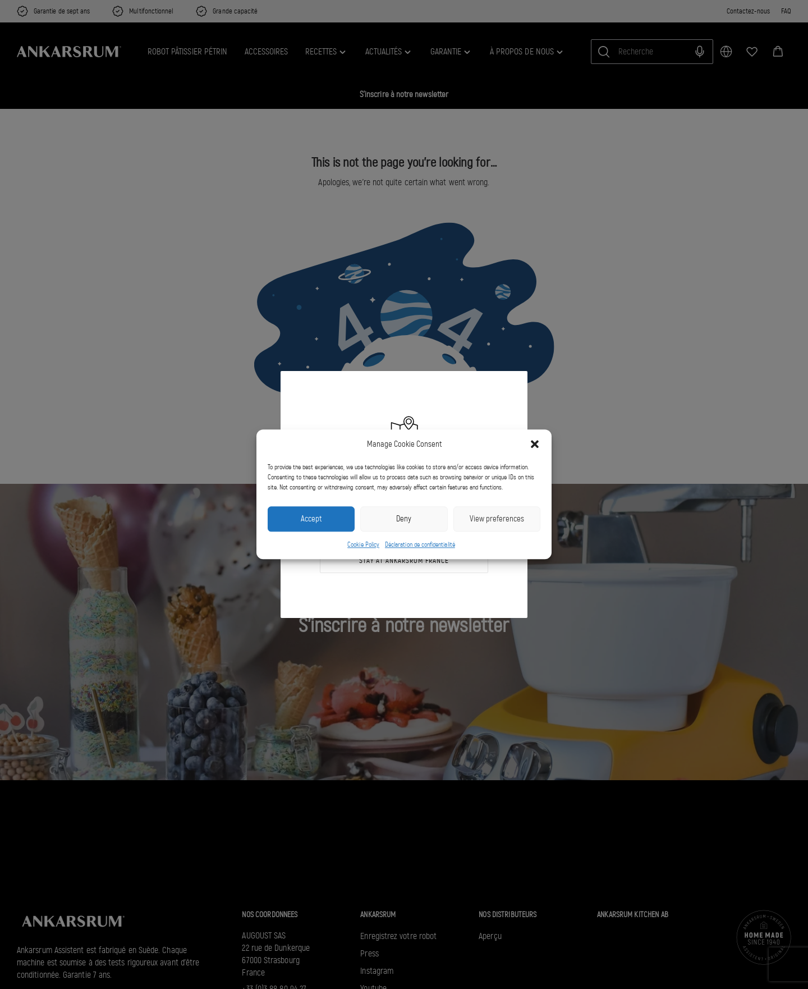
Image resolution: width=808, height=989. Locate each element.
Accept (311, 519)
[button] (534, 444)
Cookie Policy (363, 544)
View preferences (497, 519)
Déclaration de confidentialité (420, 544)
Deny (403, 519)
